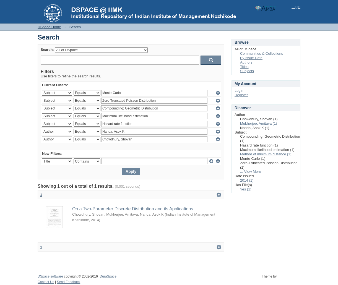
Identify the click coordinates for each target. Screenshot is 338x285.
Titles (244, 67)
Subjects (247, 71)
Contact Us (46, 282)
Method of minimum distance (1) (266, 154)
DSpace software (50, 276)
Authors (246, 62)
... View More (250, 171)
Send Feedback (68, 282)
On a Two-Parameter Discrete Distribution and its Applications (132, 208)
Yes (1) (245, 189)
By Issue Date (251, 58)
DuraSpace (108, 276)
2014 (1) (246, 180)
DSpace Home (49, 27)
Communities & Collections (261, 53)
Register (241, 95)
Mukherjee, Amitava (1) (258, 123)
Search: (47, 50)
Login (296, 7)
